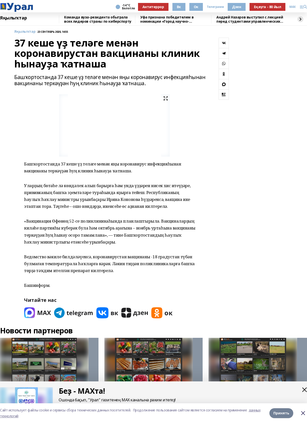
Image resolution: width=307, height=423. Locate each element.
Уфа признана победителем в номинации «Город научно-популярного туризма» (167, 19)
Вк (179, 6)
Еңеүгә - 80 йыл (267, 6)
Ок (196, 6)
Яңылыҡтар (13, 18)
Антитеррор (153, 6)
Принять (281, 413)
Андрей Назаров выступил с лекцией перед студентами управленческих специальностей (249, 19)
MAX (292, 6)
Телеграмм (215, 6)
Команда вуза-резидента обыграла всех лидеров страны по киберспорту (97, 19)
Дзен (236, 6)
